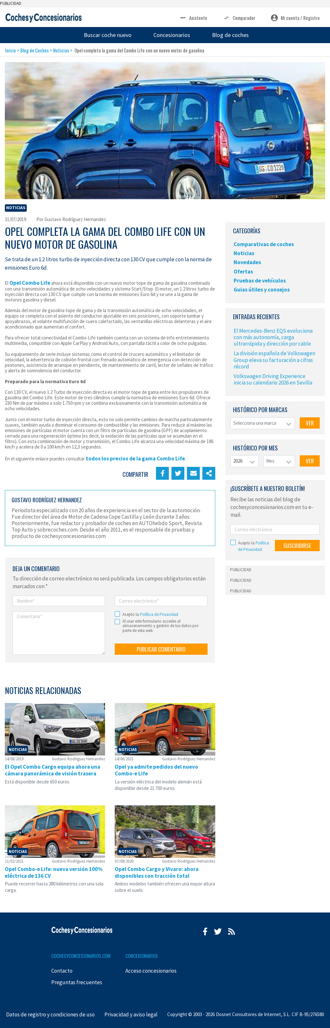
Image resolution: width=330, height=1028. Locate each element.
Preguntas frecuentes (76, 982)
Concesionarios (171, 35)
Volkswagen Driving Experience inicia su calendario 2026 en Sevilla (273, 379)
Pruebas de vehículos (260, 280)
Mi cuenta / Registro (295, 18)
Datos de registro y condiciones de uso (50, 1014)
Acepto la (150, 614)
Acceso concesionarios (151, 970)
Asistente (193, 18)
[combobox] (262, 423)
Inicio (10, 50)
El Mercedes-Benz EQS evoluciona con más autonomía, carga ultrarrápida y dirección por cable (273, 337)
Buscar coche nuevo (107, 35)
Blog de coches (230, 35)
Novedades (247, 262)
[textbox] (263, 423)
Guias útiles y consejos (262, 289)
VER (310, 423)
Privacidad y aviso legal (131, 1014)
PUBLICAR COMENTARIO (161, 649)
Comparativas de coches (264, 244)
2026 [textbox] (237, 461)
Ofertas (243, 271)
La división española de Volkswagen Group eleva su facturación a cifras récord (274, 360)
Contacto (62, 970)
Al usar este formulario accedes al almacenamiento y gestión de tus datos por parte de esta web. (160, 626)
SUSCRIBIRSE (297, 546)
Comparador (239, 18)
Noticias (61, 50)
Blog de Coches (34, 50)
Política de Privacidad (159, 614)
